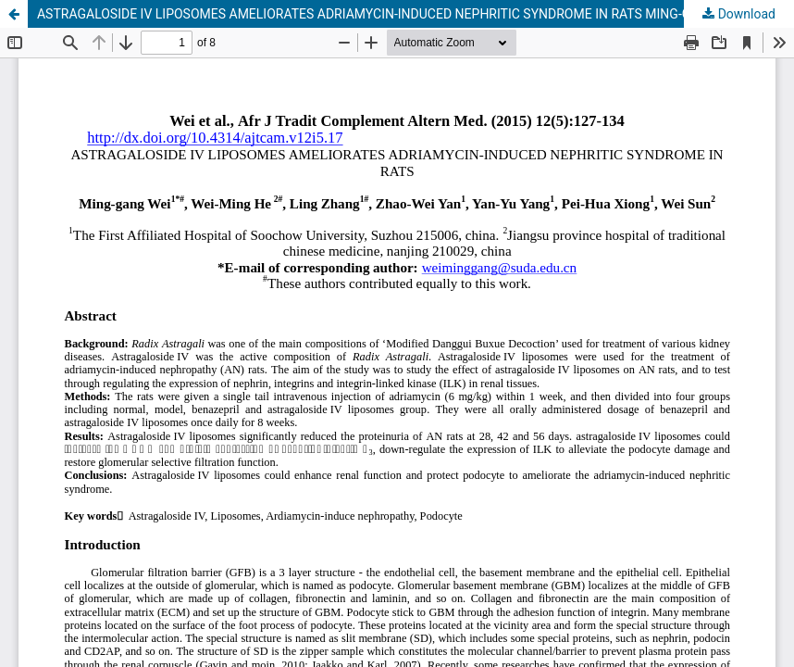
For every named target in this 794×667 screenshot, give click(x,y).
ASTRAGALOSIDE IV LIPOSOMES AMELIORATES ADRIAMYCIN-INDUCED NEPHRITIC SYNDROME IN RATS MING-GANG (377, 13)
